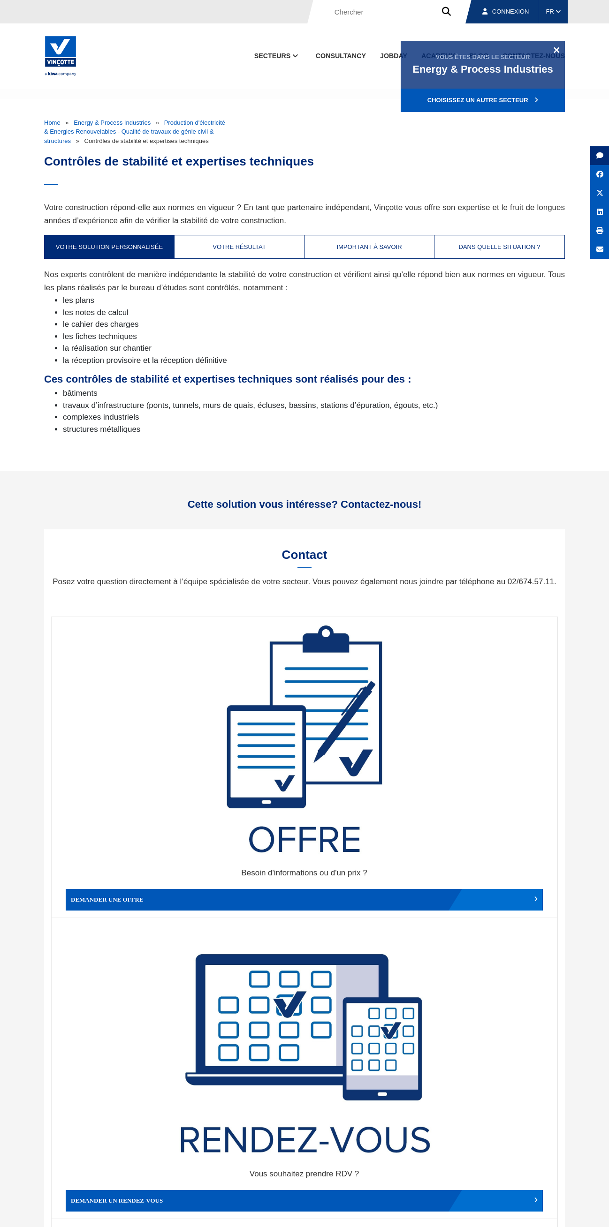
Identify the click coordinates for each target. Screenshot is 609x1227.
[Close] (556, 50)
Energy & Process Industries (112, 122)
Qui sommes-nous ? (352, 1168)
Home (52, 122)
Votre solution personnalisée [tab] (109, 246)
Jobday (393, 56)
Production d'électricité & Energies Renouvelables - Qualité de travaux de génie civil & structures (134, 131)
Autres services (368, 890)
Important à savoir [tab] (369, 246)
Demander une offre (115, 736)
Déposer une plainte (241, 890)
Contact (548, 1168)
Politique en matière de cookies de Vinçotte (417, 1211)
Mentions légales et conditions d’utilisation (296, 1211)
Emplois (494, 1168)
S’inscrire (500, 1061)
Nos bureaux (432, 1168)
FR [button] (553, 11)
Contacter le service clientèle (496, 736)
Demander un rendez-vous (241, 736)
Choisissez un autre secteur (482, 100)
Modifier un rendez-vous (368, 736)
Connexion (505, 11)
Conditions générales (205, 1211)
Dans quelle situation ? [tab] (499, 246)
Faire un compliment (115, 890)
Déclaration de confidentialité (520, 1211)
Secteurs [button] (277, 56)
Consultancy (341, 56)
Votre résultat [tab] (239, 246)
